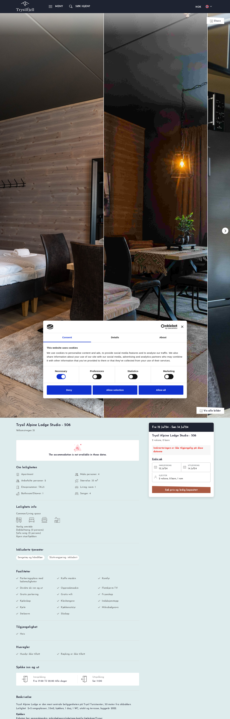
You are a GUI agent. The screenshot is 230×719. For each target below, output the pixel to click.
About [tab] (162, 337)
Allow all (161, 390)
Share (215, 21)
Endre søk (157, 486)
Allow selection (115, 390)
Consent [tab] (67, 337)
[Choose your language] (209, 6)
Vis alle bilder (210, 437)
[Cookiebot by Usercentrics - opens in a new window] (163, 326)
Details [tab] (115, 337)
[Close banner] (182, 327)
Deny (69, 390)
